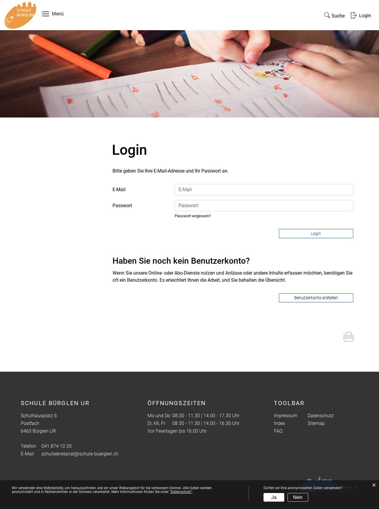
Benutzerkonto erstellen (316, 297)
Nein (298, 497)
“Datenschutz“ (181, 492)
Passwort (122, 205)
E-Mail (119, 189)
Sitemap (316, 423)
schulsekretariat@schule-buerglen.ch (79, 454)
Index (279, 423)
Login (316, 233)
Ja (274, 497)
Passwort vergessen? (193, 216)
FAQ (278, 431)
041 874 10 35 (56, 446)
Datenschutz (321, 415)
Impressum (285, 415)
